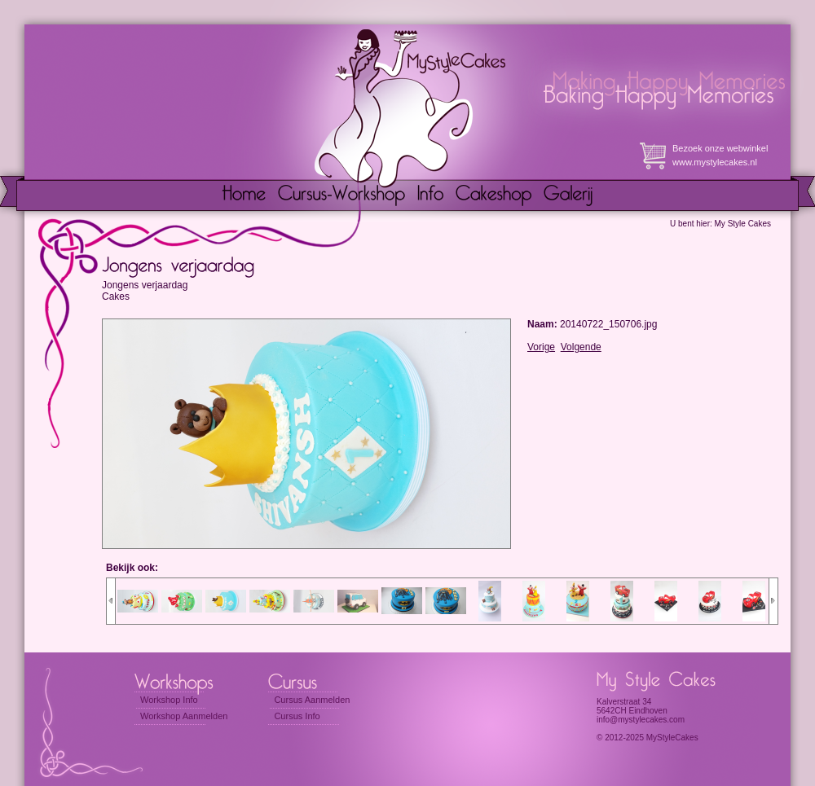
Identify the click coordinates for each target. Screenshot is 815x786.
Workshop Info (169, 700)
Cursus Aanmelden (312, 700)
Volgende (581, 347)
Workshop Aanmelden (183, 716)
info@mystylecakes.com (641, 719)
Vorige (541, 347)
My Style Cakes (743, 223)
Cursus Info (296, 716)
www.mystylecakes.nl (714, 162)
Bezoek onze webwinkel (720, 148)
